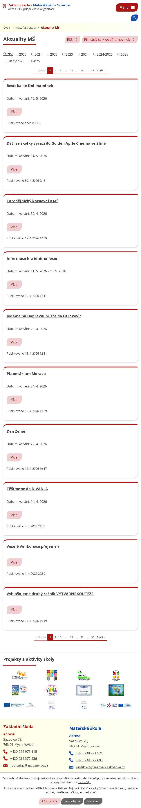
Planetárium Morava (26, 373)
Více (14, 111)
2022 (53, 54)
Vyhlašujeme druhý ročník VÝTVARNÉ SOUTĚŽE (50, 593)
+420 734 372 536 (23, 758)
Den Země (16, 431)
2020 (22, 54)
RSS (73, 39)
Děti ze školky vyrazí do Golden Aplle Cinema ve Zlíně (56, 143)
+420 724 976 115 (23, 751)
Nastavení (93, 801)
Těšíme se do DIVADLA (27, 488)
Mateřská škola (25, 27)
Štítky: (8, 54)
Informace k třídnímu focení (33, 258)
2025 (124, 54)
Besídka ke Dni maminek (30, 85)
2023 (69, 54)
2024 (84, 54)
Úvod (6, 27)
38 (92, 70)
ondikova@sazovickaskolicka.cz (100, 767)
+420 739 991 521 (89, 753)
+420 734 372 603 (89, 760)
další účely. (84, 782)
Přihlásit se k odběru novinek (110, 39)
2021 (38, 54)
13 (71, 70)
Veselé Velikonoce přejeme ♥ (33, 546)
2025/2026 (16, 61)
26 (82, 70)
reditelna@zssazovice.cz (29, 765)
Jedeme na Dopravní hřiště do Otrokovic (44, 316)
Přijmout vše (49, 801)
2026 (36, 61)
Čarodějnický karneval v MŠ (32, 200)
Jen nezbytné (72, 801)
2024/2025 (105, 54)
